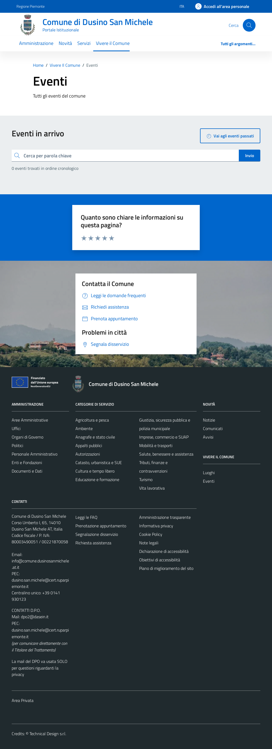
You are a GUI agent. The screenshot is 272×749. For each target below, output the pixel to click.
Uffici (16, 428)
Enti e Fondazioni (27, 462)
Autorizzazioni (87, 454)
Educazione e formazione (97, 479)
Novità (65, 43)
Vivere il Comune (113, 43)
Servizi (84, 43)
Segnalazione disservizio (96, 534)
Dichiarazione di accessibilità (164, 551)
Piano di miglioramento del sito (166, 568)
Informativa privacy (156, 526)
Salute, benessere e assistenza (166, 454)
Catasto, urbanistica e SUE (98, 462)
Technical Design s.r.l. (47, 733)
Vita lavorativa (152, 488)
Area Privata (22, 700)
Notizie (209, 420)
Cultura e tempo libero (94, 471)
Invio (249, 155)
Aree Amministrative (30, 420)
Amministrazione (36, 43)
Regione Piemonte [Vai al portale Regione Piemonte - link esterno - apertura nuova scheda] (30, 6)
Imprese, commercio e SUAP (164, 437)
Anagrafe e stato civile (95, 437)
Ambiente (84, 428)
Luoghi (209, 472)
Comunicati (213, 428)
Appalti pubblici (88, 445)
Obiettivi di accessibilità (159, 560)
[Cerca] (249, 25)
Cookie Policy (150, 534)
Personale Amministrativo (34, 454)
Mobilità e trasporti (155, 445)
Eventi (208, 481)
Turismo (145, 479)
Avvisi (208, 437)
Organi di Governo (27, 437)
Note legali (148, 543)
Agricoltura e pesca (92, 420)
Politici (17, 445)
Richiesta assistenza (93, 543)
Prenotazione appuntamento (100, 526)
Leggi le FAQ (86, 517)
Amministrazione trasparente (165, 517)
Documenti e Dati (27, 471)
